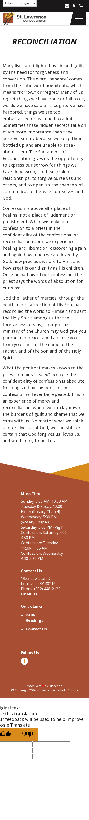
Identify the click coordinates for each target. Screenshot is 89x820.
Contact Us (36, 629)
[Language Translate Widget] (20, 3)
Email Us (29, 594)
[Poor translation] (27, 734)
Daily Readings (34, 617)
